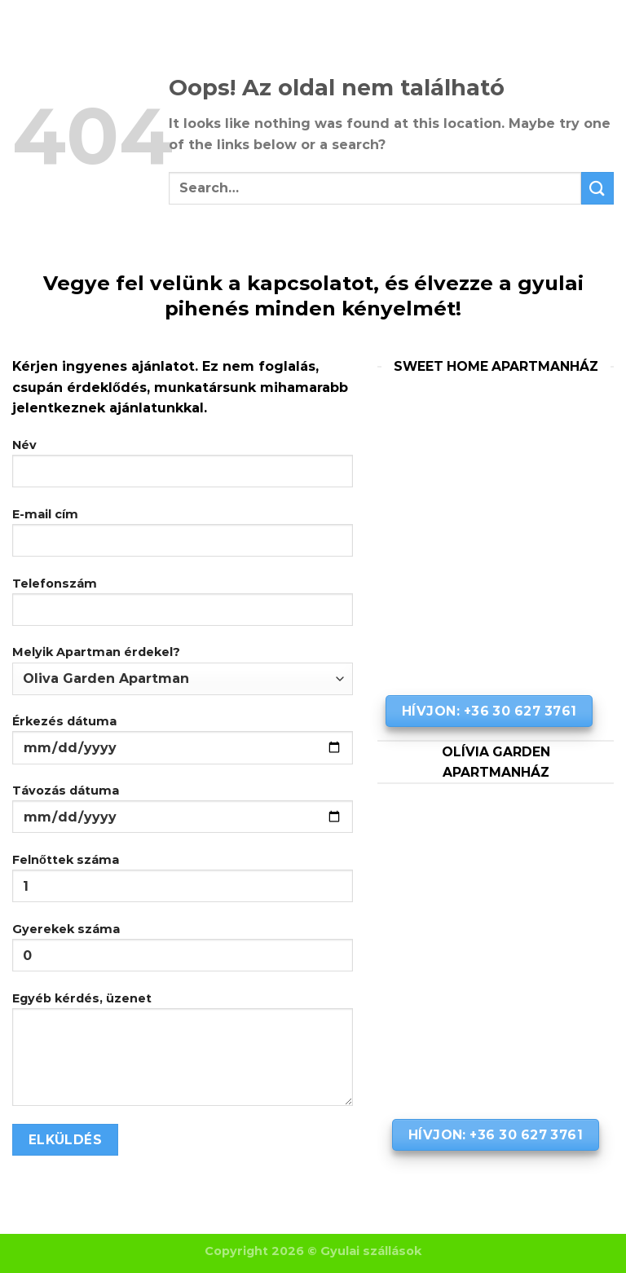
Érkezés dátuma (182, 745)
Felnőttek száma (182, 883)
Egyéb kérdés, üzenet (182, 1055)
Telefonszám (182, 607)
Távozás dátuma (182, 814)
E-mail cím (182, 538)
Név (182, 469)
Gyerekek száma (182, 953)
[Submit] (597, 188)
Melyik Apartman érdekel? (182, 669)
